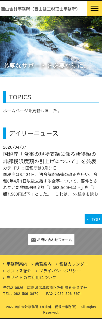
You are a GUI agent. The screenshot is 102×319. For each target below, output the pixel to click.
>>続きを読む (85, 194)
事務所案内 (17, 264)
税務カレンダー (73, 264)
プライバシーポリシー (60, 270)
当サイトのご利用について (32, 277)
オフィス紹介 (19, 270)
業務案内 (43, 264)
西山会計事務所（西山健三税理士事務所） (40, 9)
